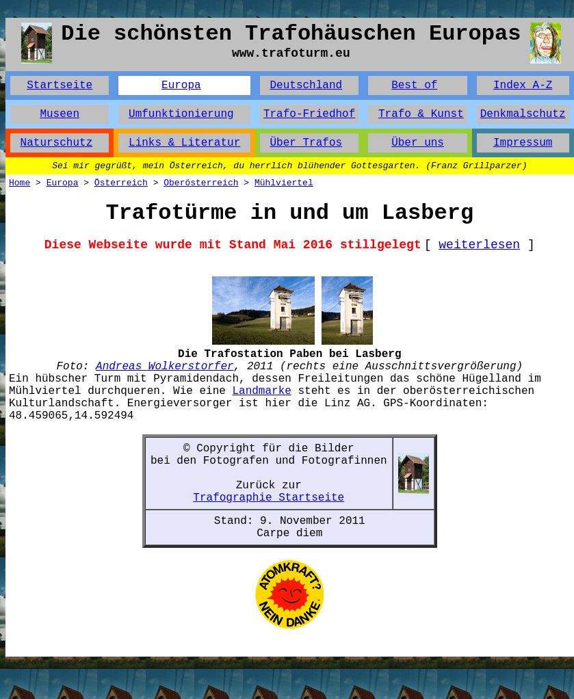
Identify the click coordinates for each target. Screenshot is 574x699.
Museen (59, 114)
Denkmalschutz (523, 114)
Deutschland (306, 85)
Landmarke (261, 391)
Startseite (59, 85)
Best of (414, 85)
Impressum (522, 143)
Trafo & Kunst (421, 114)
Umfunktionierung (181, 114)
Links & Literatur (184, 143)
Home (19, 183)
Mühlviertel (284, 183)
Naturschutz (57, 143)
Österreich (121, 183)
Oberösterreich (201, 183)
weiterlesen (479, 245)
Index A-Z (522, 85)
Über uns (417, 143)
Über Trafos (306, 143)
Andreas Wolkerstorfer (165, 366)
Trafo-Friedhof (309, 114)
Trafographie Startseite (268, 498)
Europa (181, 85)
